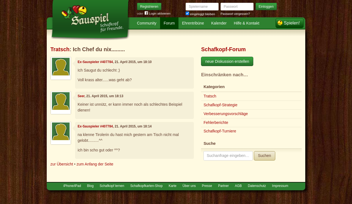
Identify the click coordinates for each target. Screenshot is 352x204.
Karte (172, 186)
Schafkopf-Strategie (220, 105)
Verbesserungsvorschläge (226, 113)
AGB (238, 186)
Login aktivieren (157, 13)
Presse (207, 186)
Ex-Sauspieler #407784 (95, 62)
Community (146, 23)
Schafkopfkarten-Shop (146, 186)
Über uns (189, 186)
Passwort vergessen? (235, 13)
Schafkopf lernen (112, 186)
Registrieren (149, 7)
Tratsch (60, 49)
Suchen (264, 155)
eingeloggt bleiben (200, 14)
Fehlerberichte (216, 122)
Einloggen (266, 7)
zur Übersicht (61, 164)
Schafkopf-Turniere (220, 131)
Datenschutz (257, 186)
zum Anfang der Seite (94, 164)
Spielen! (292, 23)
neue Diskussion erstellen (227, 61)
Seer (81, 96)
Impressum (280, 186)
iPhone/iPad (72, 186)
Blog (90, 186)
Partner (223, 186)
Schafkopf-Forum (223, 49)
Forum (169, 23)
